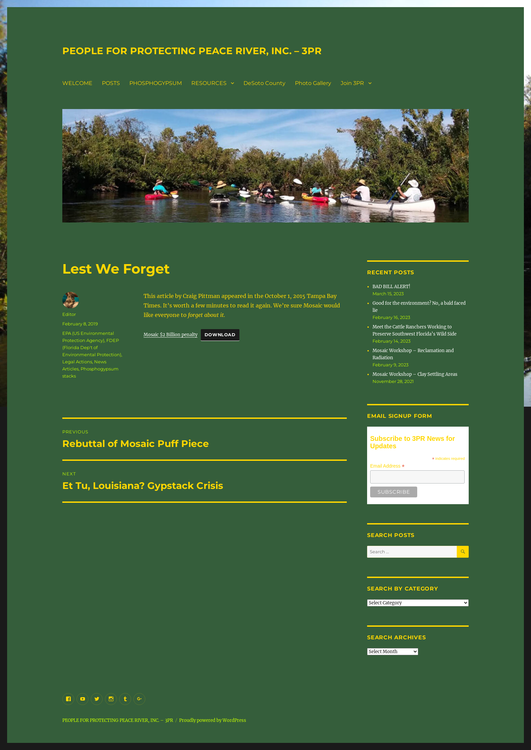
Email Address (387, 466)
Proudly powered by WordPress (212, 720)
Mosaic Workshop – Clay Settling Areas (415, 374)
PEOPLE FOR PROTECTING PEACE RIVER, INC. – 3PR (192, 51)
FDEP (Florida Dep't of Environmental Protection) (91, 347)
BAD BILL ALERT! (391, 287)
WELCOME (77, 83)
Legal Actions (77, 361)
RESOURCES (209, 83)
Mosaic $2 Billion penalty (170, 334)
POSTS (111, 83)
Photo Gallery (313, 83)
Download (220, 334)
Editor (69, 314)
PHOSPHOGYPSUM (155, 83)
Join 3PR (352, 83)
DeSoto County (264, 83)
